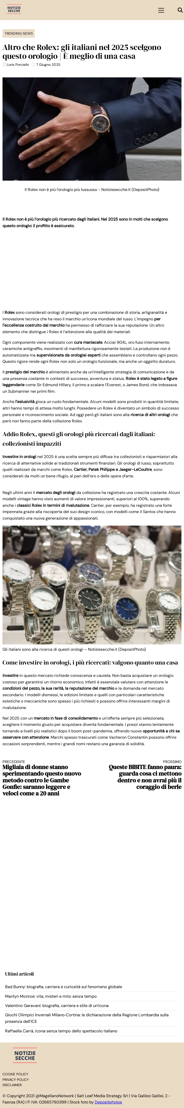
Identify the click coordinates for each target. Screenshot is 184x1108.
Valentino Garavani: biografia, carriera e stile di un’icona (57, 1005)
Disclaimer (12, 1085)
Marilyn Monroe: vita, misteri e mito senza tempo (51, 996)
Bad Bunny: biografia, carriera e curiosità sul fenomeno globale (63, 986)
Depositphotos (108, 1102)
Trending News (19, 33)
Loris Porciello (18, 64)
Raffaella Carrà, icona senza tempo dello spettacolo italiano (61, 1031)
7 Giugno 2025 (48, 64)
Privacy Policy (16, 1080)
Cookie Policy (15, 1074)
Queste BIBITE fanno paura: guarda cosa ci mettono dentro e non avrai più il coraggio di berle (141, 775)
